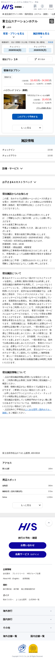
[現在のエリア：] (19, 7)
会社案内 (6, 574)
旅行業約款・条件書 (11, 589)
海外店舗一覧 (10, 636)
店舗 (35, 7)
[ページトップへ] (49, 522)
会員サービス (42, 7)
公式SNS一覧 (34, 600)
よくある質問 (21, 600)
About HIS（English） (11, 579)
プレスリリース (18, 574)
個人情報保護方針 (28, 589)
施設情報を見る (41, 35)
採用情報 (26, 579)
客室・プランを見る (13, 35)
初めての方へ (8, 600)
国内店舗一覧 (38, 636)
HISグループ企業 (33, 574)
